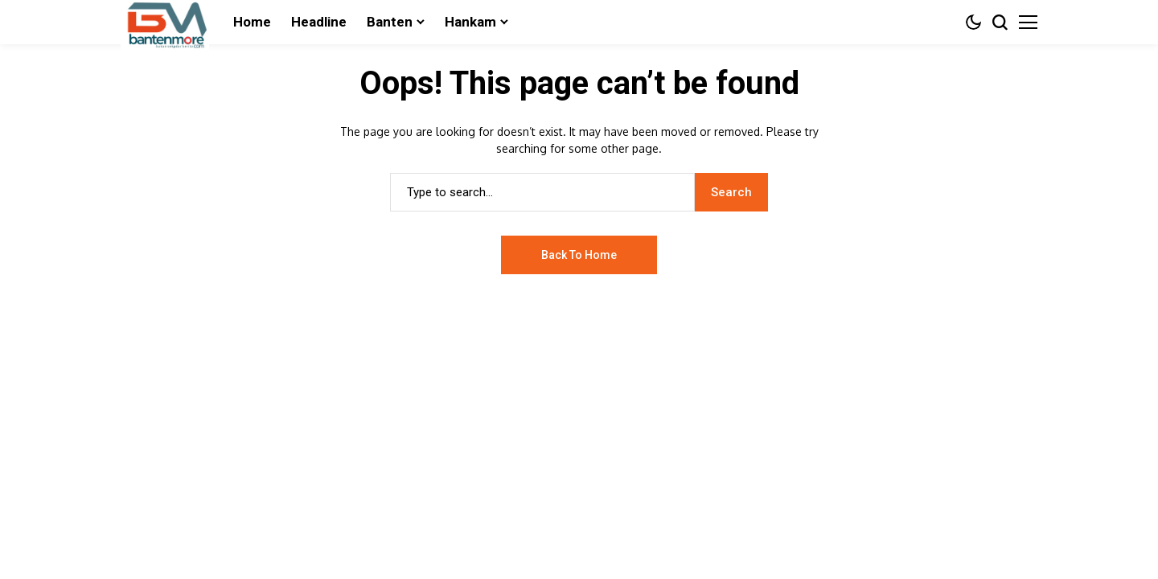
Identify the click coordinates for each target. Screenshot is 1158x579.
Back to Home (579, 254)
